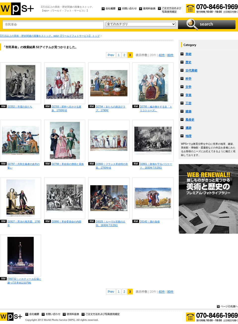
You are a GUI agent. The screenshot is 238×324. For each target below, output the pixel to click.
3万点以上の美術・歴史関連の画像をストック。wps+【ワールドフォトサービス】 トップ (50, 36)
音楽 (188, 95)
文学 (188, 87)
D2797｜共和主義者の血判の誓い (23, 166)
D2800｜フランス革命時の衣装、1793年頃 (112, 166)
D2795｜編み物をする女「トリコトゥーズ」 (156, 108)
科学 (188, 78)
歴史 (188, 62)
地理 (188, 136)
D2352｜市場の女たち (19, 106)
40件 (161, 55)
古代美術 (191, 70)
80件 (170, 55)
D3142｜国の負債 (150, 221)
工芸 (188, 103)
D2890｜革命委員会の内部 (66, 221)
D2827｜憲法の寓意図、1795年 (23, 223)
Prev (111, 55)
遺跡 (188, 128)
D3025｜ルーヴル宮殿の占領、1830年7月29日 (110, 223)
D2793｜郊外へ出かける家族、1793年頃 (66, 108)
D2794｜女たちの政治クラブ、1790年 (110, 108)
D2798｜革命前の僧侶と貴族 (68, 164)
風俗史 (189, 119)
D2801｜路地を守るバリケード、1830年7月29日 (156, 166)
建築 (188, 111)
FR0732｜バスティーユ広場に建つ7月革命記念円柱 (24, 281)
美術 (188, 54)
